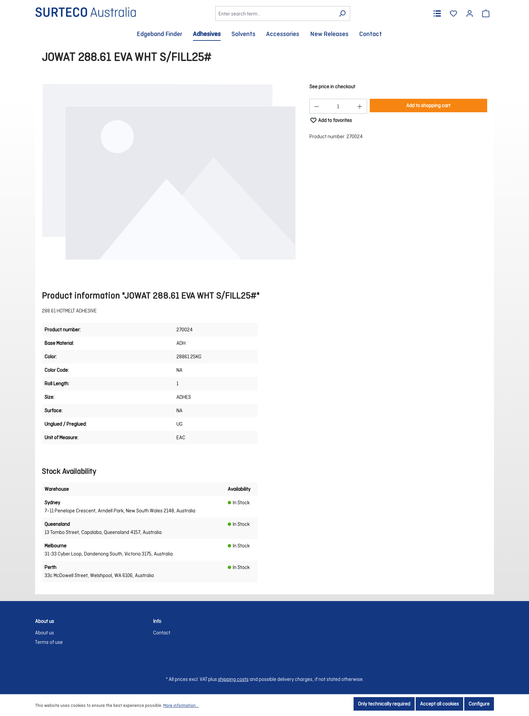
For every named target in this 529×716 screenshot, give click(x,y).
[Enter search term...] (275, 13)
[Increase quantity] (360, 106)
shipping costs (233, 679)
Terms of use (49, 642)
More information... (181, 705)
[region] (169, 172)
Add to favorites (331, 119)
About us (44, 632)
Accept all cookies (439, 704)
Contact (161, 632)
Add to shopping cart (428, 105)
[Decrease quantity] (316, 106)
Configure (479, 704)
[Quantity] (338, 106)
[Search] (342, 13)
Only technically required (384, 704)
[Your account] (470, 13)
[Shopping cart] (486, 13)
